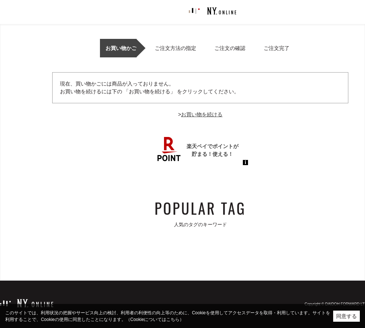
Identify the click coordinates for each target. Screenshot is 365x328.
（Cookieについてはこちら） (155, 319)
